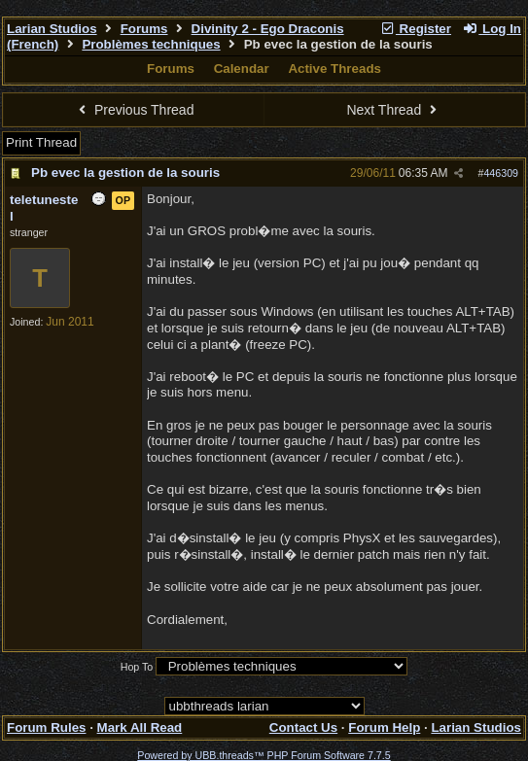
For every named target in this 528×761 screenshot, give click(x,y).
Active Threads (334, 68)
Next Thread (393, 110)
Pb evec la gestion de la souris (125, 172)
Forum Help (384, 727)
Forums (144, 28)
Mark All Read (140, 727)
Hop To (137, 667)
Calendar (241, 68)
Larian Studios (52, 28)
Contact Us (303, 727)
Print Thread (41, 142)
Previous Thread (134, 110)
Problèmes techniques (151, 44)
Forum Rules (46, 727)
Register (415, 28)
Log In (492, 28)
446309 (500, 173)
